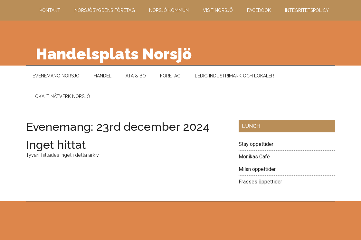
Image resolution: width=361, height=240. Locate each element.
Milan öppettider (257, 169)
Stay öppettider (256, 144)
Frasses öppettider (260, 182)
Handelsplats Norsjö (114, 54)
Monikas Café (254, 157)
